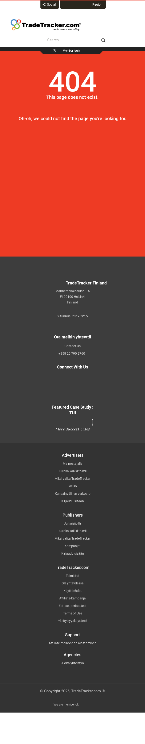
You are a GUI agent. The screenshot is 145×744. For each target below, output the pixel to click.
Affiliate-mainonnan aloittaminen (72, 643)
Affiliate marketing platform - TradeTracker (46, 25)
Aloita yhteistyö (72, 663)
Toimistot (72, 576)
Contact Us (72, 346)
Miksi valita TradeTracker (72, 478)
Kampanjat (72, 546)
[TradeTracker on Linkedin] (69, 389)
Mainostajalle (72, 463)
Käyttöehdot (72, 591)
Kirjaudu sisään (72, 501)
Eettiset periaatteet (72, 606)
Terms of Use (72, 613)
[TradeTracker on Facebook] (69, 383)
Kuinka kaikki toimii (72, 471)
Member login (71, 50)
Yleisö (72, 486)
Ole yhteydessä (73, 583)
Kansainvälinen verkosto (72, 493)
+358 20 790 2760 (72, 353)
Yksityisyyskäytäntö (72, 621)
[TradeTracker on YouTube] (72, 394)
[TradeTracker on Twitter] (70, 378)
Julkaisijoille (72, 523)
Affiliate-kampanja (72, 598)
